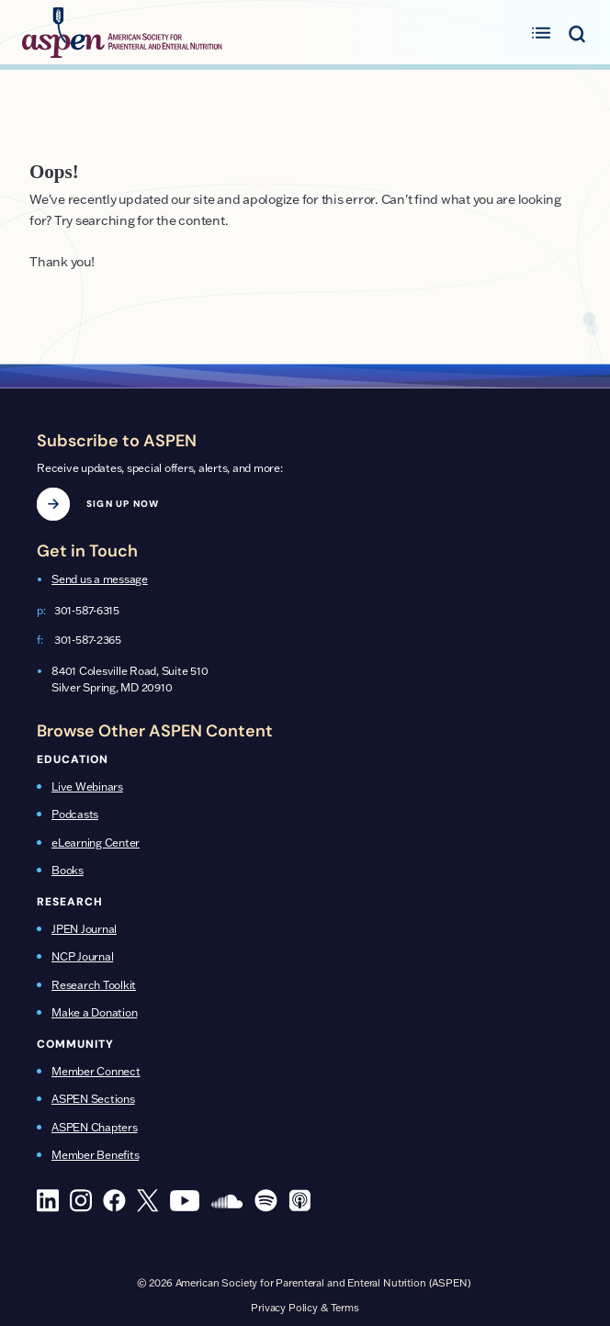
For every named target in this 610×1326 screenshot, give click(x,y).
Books (67, 870)
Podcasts (74, 814)
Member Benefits (95, 1155)
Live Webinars (87, 786)
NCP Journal (82, 956)
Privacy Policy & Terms (305, 1307)
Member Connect (96, 1071)
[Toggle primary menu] (541, 32)
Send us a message (99, 579)
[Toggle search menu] (576, 32)
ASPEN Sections (93, 1099)
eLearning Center (95, 842)
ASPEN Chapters (94, 1127)
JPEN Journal (84, 929)
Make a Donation (94, 1012)
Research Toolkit (93, 985)
